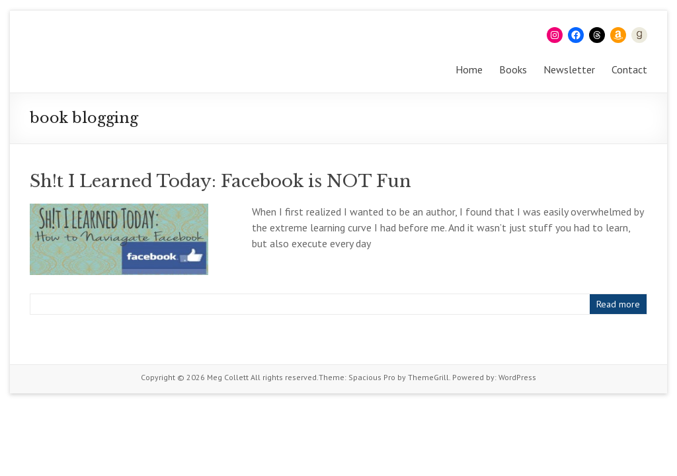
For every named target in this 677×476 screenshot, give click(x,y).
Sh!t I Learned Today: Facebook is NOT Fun (220, 181)
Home (469, 69)
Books (513, 69)
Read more (618, 304)
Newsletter (569, 69)
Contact (629, 69)
